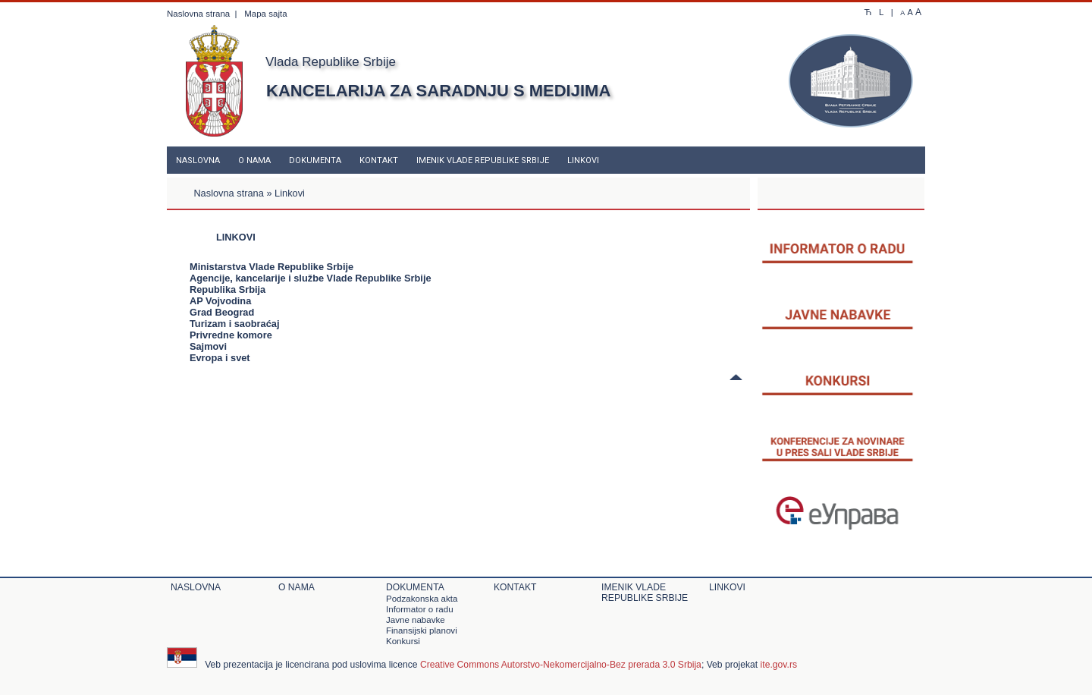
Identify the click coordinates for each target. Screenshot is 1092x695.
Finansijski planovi (421, 630)
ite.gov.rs (779, 664)
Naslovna (198, 160)
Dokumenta (315, 160)
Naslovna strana (198, 13)
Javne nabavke (415, 619)
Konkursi (403, 641)
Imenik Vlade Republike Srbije (482, 160)
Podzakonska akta (421, 598)
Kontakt (378, 160)
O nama (254, 160)
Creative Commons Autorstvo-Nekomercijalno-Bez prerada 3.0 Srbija (560, 664)
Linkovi (583, 160)
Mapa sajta (265, 13)
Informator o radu (419, 609)
